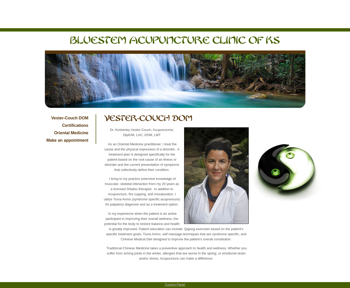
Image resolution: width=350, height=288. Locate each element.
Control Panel (175, 284)
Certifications (75, 125)
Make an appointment (67, 140)
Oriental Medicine (71, 133)
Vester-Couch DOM (69, 118)
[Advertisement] (175, 14)
